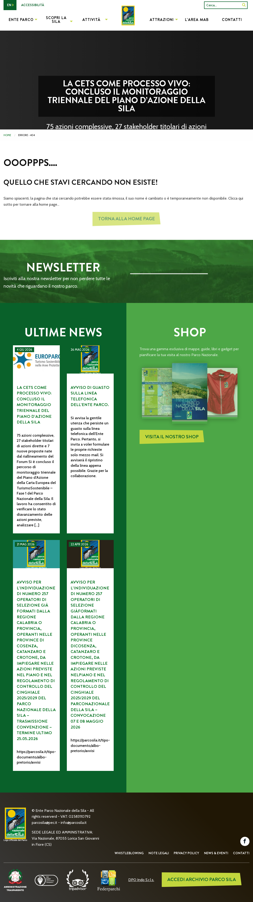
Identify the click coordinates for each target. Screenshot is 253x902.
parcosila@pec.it (44, 822)
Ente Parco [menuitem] (21, 19)
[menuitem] (126, 20)
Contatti (241, 853)
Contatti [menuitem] (232, 19)
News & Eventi (216, 853)
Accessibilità (32, 5)
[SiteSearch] (244, 5)
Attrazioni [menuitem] (162, 19)
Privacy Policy (186, 853)
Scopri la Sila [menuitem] (56, 19)
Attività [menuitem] (91, 19)
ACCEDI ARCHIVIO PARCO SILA (201, 879)
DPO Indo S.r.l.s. (141, 880)
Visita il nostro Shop (172, 439)
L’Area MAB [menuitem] (197, 19)
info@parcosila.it (74, 822)
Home (7, 135)
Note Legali (159, 853)
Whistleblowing (129, 853)
